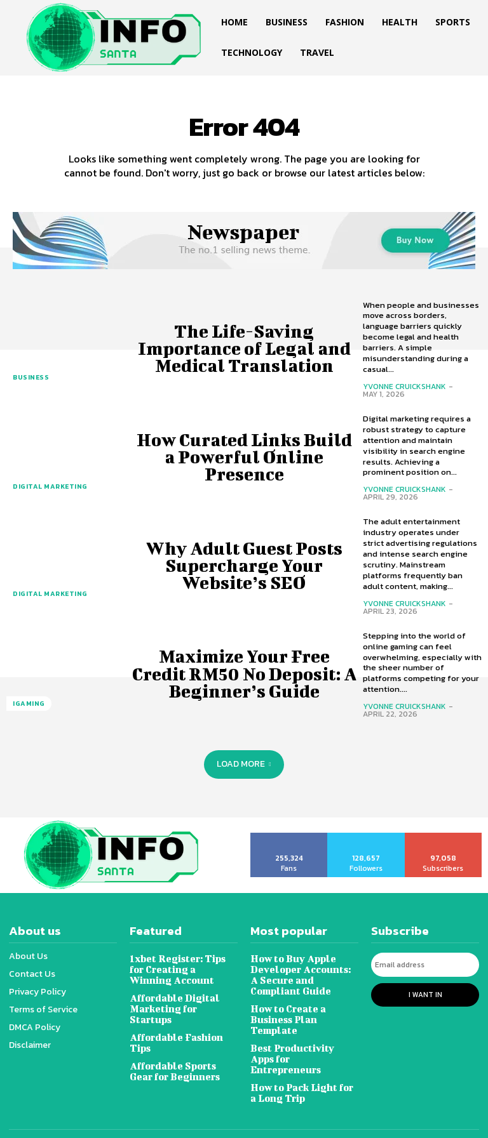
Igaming (28, 704)
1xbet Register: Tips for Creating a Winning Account (183, 968)
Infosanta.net (230, 1121)
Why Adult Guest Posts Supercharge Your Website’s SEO (244, 565)
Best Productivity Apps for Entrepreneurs (302, 1039)
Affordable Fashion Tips (174, 1029)
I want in (425, 993)
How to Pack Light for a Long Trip (304, 1067)
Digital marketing (48, 487)
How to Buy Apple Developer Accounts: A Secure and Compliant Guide (301, 973)
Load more (244, 764)
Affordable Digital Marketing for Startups (183, 1001)
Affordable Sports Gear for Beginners (183, 1057)
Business (30, 378)
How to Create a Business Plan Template (304, 1011)
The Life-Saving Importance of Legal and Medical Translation (244, 348)
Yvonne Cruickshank (404, 386)
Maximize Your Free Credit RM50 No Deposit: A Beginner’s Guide (244, 674)
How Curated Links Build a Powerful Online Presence (244, 456)
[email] (425, 964)
